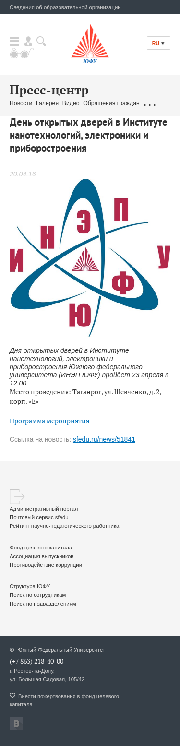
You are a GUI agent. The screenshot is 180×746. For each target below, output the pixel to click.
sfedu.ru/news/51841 (104, 439)
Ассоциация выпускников (41, 556)
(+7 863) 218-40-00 (36, 660)
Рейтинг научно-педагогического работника (64, 526)
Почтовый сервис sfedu (39, 517)
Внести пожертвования (46, 696)
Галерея (47, 103)
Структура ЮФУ (30, 586)
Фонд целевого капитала (41, 547)
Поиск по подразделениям (43, 603)
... (149, 103)
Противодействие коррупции (46, 565)
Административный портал (44, 509)
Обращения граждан (111, 103)
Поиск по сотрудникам (38, 595)
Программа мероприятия (49, 420)
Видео (71, 103)
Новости (21, 103)
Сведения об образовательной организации (65, 7)
